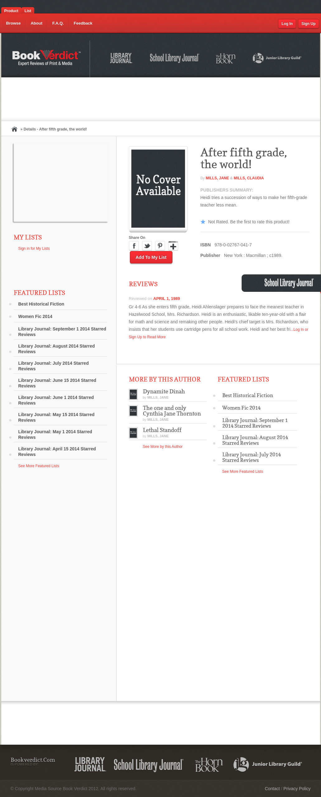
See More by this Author (163, 446)
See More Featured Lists (38, 466)
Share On (137, 238)
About (36, 23)
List (28, 11)
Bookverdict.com (47, 59)
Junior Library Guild (277, 59)
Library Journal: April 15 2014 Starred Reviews (57, 451)
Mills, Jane (217, 178)
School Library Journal (175, 59)
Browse (13, 23)
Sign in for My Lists (34, 248)
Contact (272, 788)
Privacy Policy (296, 788)
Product (11, 11)
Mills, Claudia (249, 178)
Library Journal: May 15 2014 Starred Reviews (56, 417)
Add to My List (151, 257)
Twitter (147, 246)
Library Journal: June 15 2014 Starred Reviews (57, 383)
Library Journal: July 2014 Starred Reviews (53, 366)
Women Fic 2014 (35, 316)
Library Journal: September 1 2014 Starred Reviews (62, 331)
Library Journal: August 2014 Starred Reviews (56, 349)
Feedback (83, 23)
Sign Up (308, 23)
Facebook (134, 246)
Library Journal (122, 59)
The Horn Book (226, 58)
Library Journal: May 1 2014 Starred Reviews (55, 434)
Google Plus (173, 246)
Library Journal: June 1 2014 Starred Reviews (56, 400)
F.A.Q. (58, 23)
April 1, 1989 (166, 298)
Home (14, 129)
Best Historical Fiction (41, 303)
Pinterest (160, 246)
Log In (287, 23)
